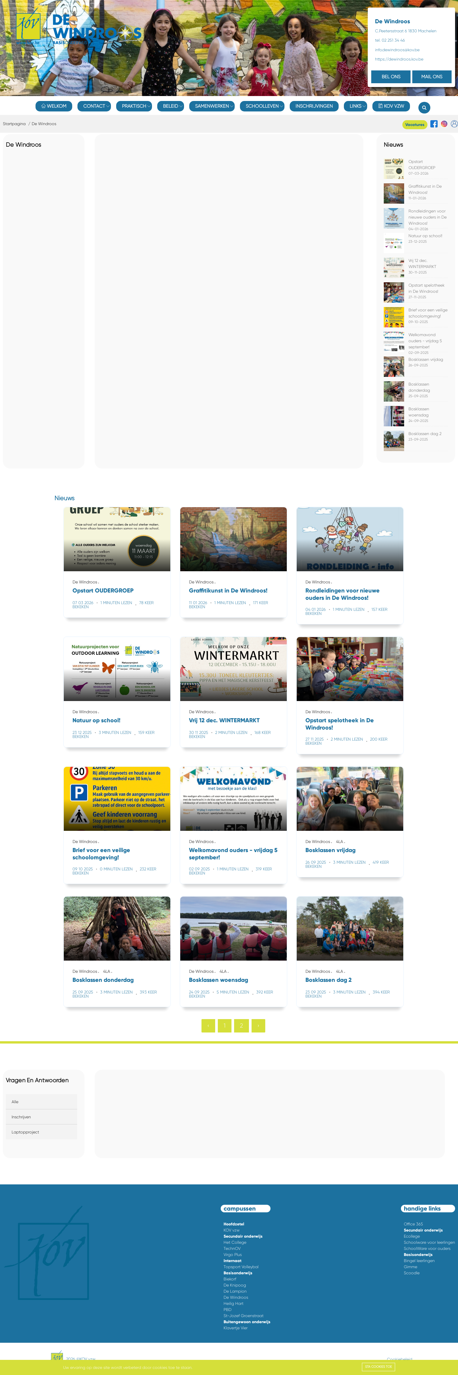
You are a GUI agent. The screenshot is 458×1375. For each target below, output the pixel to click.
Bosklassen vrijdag (426, 359)
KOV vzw (391, 106)
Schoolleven (262, 106)
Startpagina (14, 123)
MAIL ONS (431, 76)
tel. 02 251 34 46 (390, 40)
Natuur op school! (425, 235)
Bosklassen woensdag (218, 979)
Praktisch (134, 106)
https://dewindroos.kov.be (399, 59)
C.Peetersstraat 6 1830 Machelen (405, 31)
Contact (94, 106)
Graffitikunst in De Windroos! (228, 590)
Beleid (170, 106)
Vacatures (415, 124)
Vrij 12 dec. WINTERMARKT (224, 720)
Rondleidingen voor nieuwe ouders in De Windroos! (428, 217)
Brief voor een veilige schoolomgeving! (101, 854)
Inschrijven (21, 1117)
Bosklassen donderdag (103, 979)
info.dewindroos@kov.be (397, 49)
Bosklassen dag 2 (425, 433)
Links (355, 106)
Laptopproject (25, 1132)
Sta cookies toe (378, 1367)
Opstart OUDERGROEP (103, 590)
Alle (15, 1101)
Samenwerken (212, 106)
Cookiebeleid (399, 1359)
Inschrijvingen (314, 106)
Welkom (53, 106)
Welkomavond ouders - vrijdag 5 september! (425, 340)
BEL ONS (391, 76)
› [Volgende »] (258, 1025)
